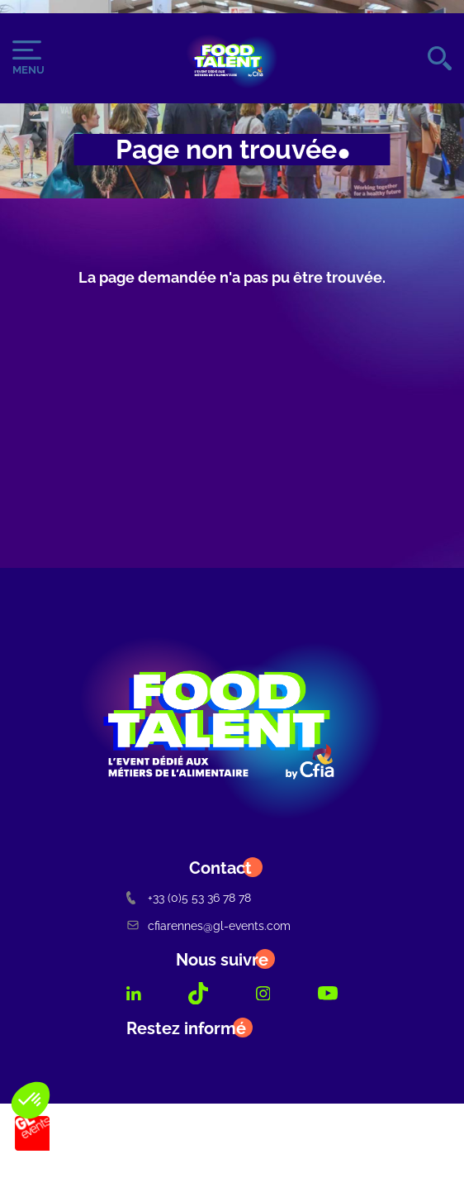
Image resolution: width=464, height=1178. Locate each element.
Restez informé (186, 1028)
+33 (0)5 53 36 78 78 (188, 897)
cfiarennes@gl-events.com (208, 925)
